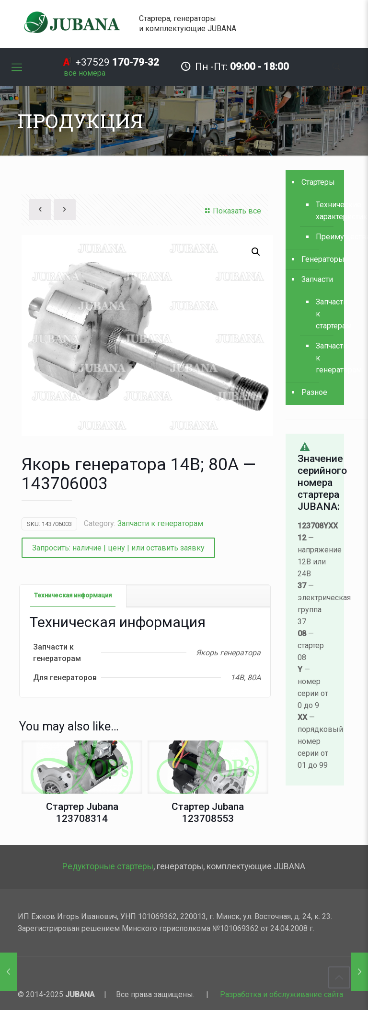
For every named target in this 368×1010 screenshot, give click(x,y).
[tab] (73, 595)
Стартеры (318, 182)
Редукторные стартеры (107, 866)
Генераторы (320, 259)
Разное (314, 392)
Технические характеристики (325, 210)
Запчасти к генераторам (160, 523)
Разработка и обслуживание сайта (281, 994)
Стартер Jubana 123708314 (82, 812)
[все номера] (84, 73)
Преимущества (325, 236)
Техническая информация (73, 595)
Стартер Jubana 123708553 (208, 812)
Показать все (231, 210)
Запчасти (317, 279)
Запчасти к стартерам (325, 313)
